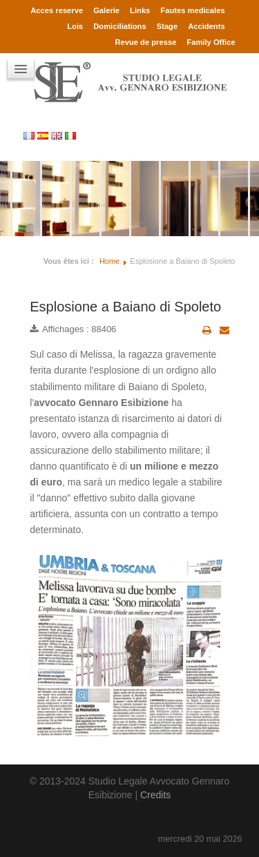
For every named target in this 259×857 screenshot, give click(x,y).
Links (140, 10)
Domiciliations (119, 26)
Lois (75, 26)
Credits (155, 794)
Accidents (206, 26)
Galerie (106, 10)
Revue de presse (145, 42)
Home (109, 261)
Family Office (210, 42)
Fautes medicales (192, 10)
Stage (167, 26)
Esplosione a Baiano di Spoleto (125, 306)
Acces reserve (56, 10)
